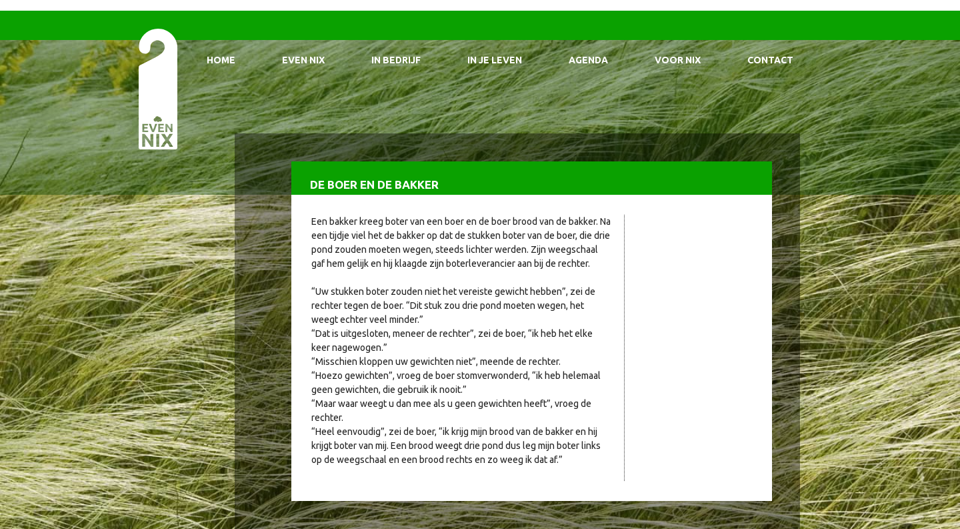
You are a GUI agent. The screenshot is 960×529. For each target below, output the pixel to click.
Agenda (588, 60)
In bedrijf (396, 60)
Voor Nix (678, 60)
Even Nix (303, 60)
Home (221, 60)
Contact (770, 60)
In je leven (494, 60)
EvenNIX (157, 88)
